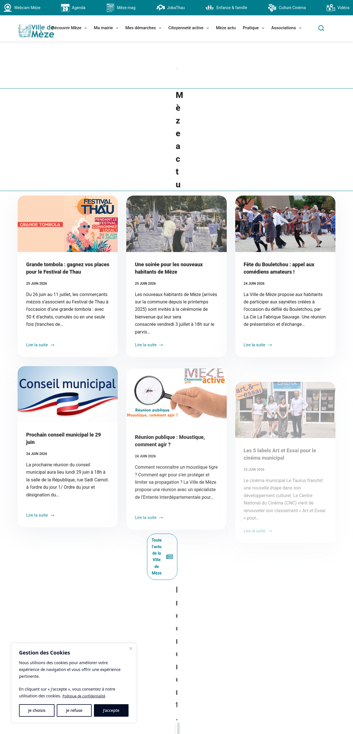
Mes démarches (144, 28)
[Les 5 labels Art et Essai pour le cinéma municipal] (285, 387)
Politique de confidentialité (87, 696)
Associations (287, 28)
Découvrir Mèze (70, 28)
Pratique (254, 28)
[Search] (321, 28)
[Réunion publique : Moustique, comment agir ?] (176, 387)
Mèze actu (226, 27)
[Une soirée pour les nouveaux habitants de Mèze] (176, 190)
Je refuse (74, 710)
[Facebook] (246, 697)
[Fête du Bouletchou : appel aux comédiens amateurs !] (285, 190)
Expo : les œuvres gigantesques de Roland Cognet (70, 601)
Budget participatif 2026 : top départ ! (282, 601)
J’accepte (111, 710)
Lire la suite (40, 312)
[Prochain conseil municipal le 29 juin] (68, 373)
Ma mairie (107, 28)
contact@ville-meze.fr (164, 722)
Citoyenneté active (189, 28)
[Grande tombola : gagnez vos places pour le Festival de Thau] (68, 190)
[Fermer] (130, 648)
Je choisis (36, 710)
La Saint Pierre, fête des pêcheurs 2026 (176, 601)
